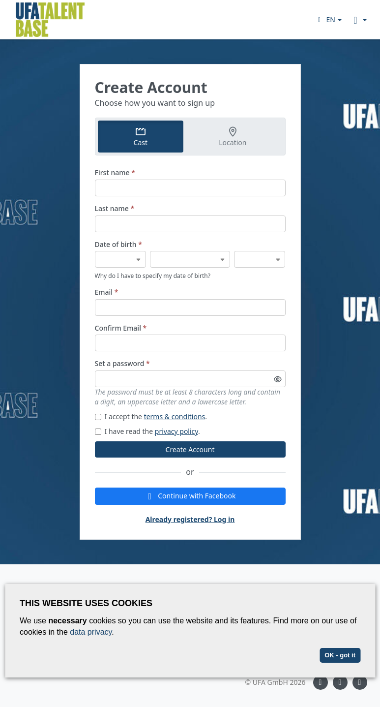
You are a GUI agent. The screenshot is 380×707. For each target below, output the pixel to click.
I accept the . (151, 416)
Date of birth (118, 244)
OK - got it (339, 655)
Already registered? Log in (190, 519)
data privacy (91, 632)
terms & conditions (174, 416)
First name (115, 172)
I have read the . (147, 431)
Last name (115, 208)
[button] (328, 19)
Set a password (122, 363)
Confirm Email (121, 328)
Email (106, 292)
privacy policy (176, 431)
